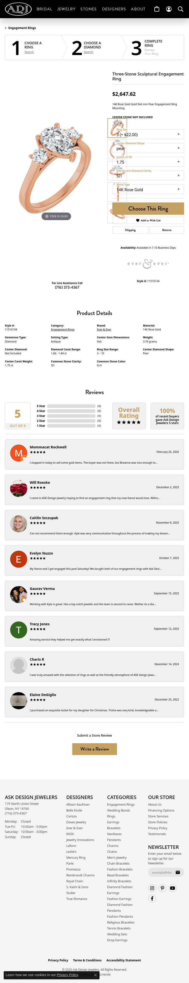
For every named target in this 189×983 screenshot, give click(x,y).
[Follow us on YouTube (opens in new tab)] (173, 888)
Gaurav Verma (42, 588)
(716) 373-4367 (67, 287)
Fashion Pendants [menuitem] (120, 916)
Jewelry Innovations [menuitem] (80, 840)
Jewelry (66, 9)
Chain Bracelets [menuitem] (118, 863)
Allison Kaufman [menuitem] (78, 804)
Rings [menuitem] (111, 816)
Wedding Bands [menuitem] (118, 810)
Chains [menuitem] (112, 851)
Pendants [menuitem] (114, 840)
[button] (168, 9)
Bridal (44, 9)
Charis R (37, 659)
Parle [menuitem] (70, 863)
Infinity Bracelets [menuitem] (119, 881)
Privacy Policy (157, 828)
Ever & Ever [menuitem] (74, 828)
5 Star (41, 406)
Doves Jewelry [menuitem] (76, 822)
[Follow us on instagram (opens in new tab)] (152, 888)
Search (29, 52)
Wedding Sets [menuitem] (117, 934)
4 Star (41, 411)
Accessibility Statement (123, 960)
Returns (166, 230)
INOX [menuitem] (70, 834)
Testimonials (157, 834)
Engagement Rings (22, 28)
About (138, 9)
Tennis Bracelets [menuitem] (119, 928)
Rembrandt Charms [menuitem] (80, 875)
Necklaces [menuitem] (114, 834)
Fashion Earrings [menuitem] (119, 899)
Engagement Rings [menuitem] (120, 804)
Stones (88, 9)
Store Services (158, 816)
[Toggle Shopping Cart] (156, 9)
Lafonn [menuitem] (71, 845)
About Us (154, 804)
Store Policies (157, 822)
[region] (56, 171)
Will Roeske (40, 482)
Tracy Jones (40, 624)
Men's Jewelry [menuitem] (117, 857)
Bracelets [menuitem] (113, 828)
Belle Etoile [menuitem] (74, 810)
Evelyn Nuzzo (41, 553)
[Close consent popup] (95, 975)
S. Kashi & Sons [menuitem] (77, 887)
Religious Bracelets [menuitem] (120, 922)
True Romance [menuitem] (76, 899)
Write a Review (94, 749)
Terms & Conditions (87, 960)
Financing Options (161, 810)
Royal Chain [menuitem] (74, 881)
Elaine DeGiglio (43, 694)
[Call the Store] (16, 813)
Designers (114, 9)
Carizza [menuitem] (71, 816)
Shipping (130, 230)
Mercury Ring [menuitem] (76, 857)
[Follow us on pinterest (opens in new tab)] (162, 888)
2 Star (41, 421)
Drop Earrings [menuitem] (117, 940)
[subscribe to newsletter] (177, 872)
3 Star (41, 416)
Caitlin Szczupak (44, 517)
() (99, 406)
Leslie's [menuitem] (71, 851)
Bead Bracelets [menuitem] (118, 875)
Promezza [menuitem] (73, 869)
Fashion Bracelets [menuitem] (119, 869)
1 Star (41, 426)
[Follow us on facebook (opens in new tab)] (152, 898)
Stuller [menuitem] (71, 893)
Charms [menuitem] (112, 845)
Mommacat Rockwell (48, 447)
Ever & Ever (104, 329)
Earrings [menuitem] (113, 822)
